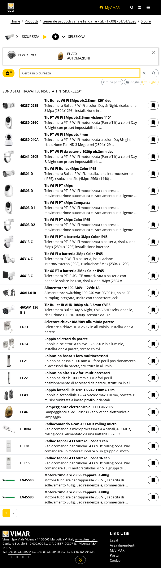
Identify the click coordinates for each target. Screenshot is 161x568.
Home (15, 21)
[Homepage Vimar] (11, 7)
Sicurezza (148, 21)
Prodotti (31, 21)
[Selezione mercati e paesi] (139, 7)
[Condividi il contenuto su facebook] (11, 557)
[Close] (153, 52)
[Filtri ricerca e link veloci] (132, 7)
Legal (114, 540)
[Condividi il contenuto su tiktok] (41, 557)
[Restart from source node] (144, 73)
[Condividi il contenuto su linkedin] (5, 557)
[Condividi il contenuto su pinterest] (17, 557)
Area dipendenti (122, 545)
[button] (153, 106)
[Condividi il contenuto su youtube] (29, 557)
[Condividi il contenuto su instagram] (23, 557)
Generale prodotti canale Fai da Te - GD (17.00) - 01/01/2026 (89, 21)
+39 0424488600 (19, 552)
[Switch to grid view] (133, 82)
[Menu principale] (148, 7)
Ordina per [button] (111, 82)
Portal (114, 555)
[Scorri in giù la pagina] (80, 560)
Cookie (115, 560)
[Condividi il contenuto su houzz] (35, 557)
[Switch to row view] (150, 82)
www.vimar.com (86, 539)
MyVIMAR (109, 7)
